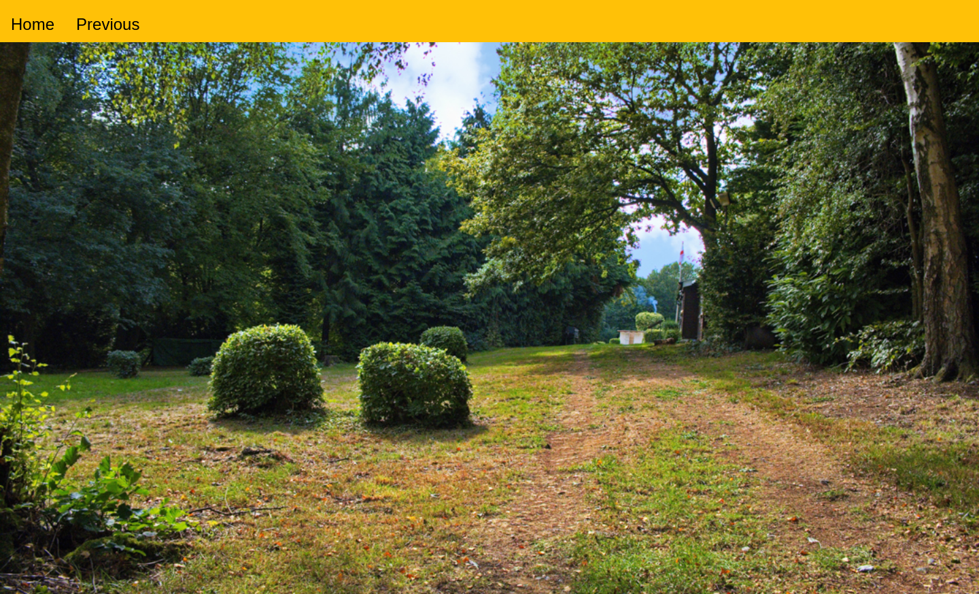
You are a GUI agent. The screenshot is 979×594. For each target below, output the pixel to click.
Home (32, 24)
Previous (107, 24)
